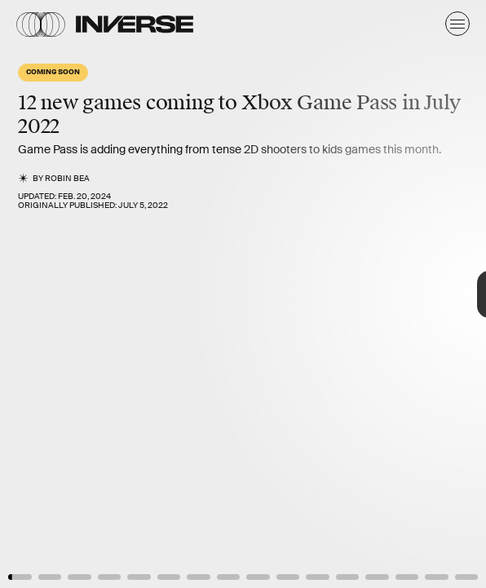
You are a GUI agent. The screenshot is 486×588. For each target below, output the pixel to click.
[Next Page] (323, 294)
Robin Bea (67, 178)
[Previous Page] (80, 294)
